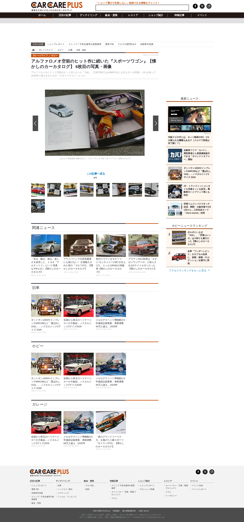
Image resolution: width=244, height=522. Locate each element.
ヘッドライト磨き (65, 489)
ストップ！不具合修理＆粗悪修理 (85, 44)
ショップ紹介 (155, 15)
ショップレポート (56, 44)
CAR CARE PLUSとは (101, 511)
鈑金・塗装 (111, 15)
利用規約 (116, 511)
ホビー (38, 346)
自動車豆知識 (146, 44)
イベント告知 (197, 485)
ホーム (42, 15)
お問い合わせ (144, 511)
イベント (202, 15)
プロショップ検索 (147, 489)
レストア (133, 15)
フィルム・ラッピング (67, 497)
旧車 (36, 287)
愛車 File (109, 44)
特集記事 (179, 15)
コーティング (63, 493)
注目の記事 (65, 15)
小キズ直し (90, 485)
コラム (114, 498)
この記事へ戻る (96, 176)
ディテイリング (88, 15)
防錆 (87, 489)
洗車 (59, 485)
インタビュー (171, 496)
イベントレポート (199, 489)
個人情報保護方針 (129, 511)
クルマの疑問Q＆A (127, 44)
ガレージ (39, 404)
